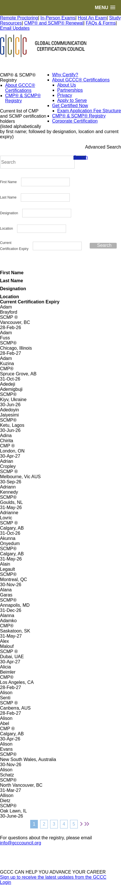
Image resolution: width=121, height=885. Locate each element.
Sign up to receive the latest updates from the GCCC (53, 877)
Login (5, 882)
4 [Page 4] (64, 824)
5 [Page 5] (74, 824)
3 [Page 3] (54, 824)
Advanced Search (103, 147)
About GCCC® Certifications (20, 88)
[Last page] (86, 824)
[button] (105, 7)
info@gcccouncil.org (20, 842)
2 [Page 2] (44, 824)
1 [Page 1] (34, 824)
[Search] (37, 162)
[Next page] (81, 824)
